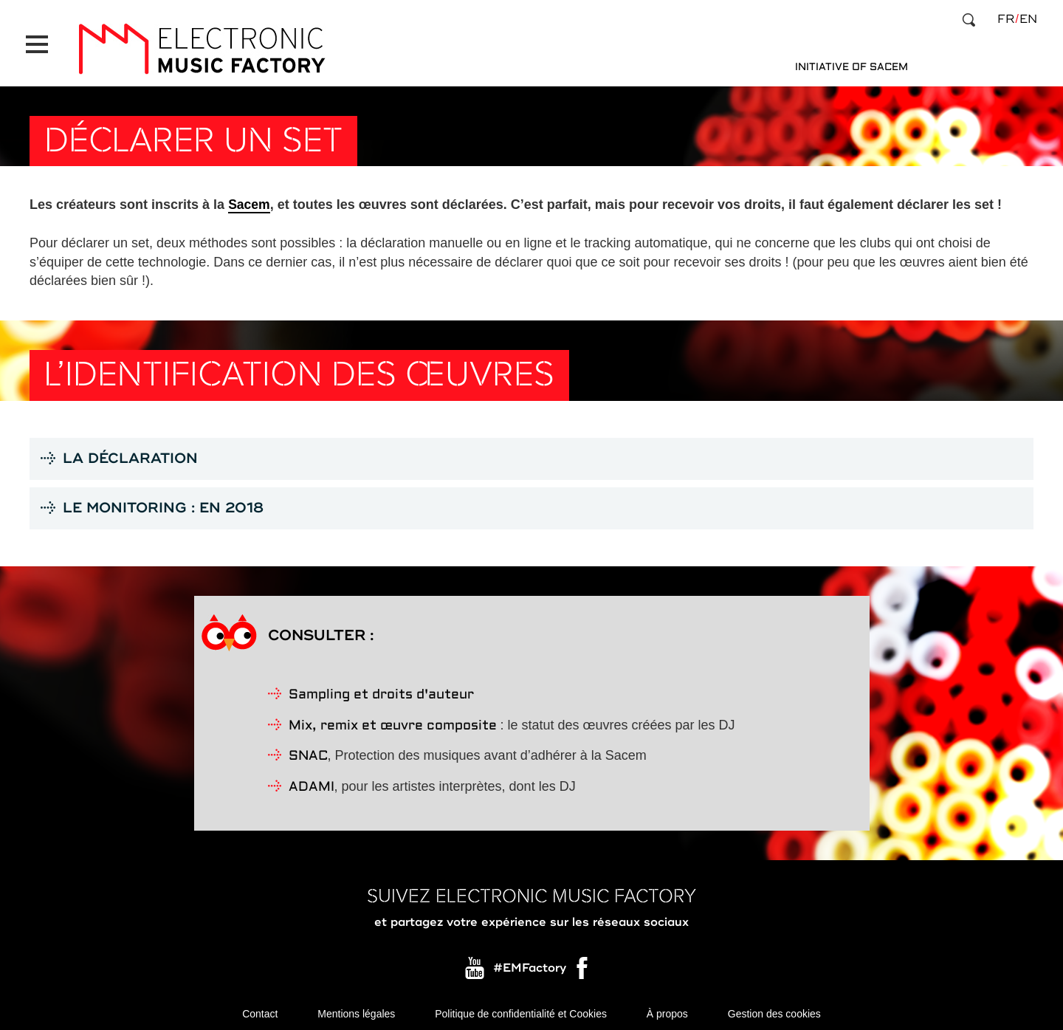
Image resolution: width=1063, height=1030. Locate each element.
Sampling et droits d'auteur (381, 687)
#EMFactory (529, 961)
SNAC (308, 750)
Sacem (249, 196)
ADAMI (311, 781)
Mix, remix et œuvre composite (393, 719)
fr (1005, 19)
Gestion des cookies (774, 1008)
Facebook (583, 965)
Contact (260, 1008)
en (1028, 19)
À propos (667, 1008)
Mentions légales (356, 1008)
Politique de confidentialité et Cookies (521, 1008)
